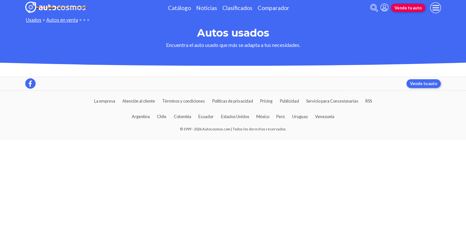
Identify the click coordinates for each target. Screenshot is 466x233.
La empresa (104, 101)
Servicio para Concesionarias (332, 101)
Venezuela (324, 116)
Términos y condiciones (183, 101)
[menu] (435, 7)
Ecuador (206, 116)
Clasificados (237, 8)
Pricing (266, 101)
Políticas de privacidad (232, 101)
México (262, 116)
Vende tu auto (408, 7)
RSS (368, 101)
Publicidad (289, 101)
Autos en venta (62, 20)
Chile (161, 116)
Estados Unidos (235, 116)
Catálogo (179, 8)
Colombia (182, 116)
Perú (280, 116)
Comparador (273, 8)
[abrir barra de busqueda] (374, 8)
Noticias (206, 8)
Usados (33, 20)
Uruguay (300, 116)
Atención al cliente (138, 101)
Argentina (141, 116)
